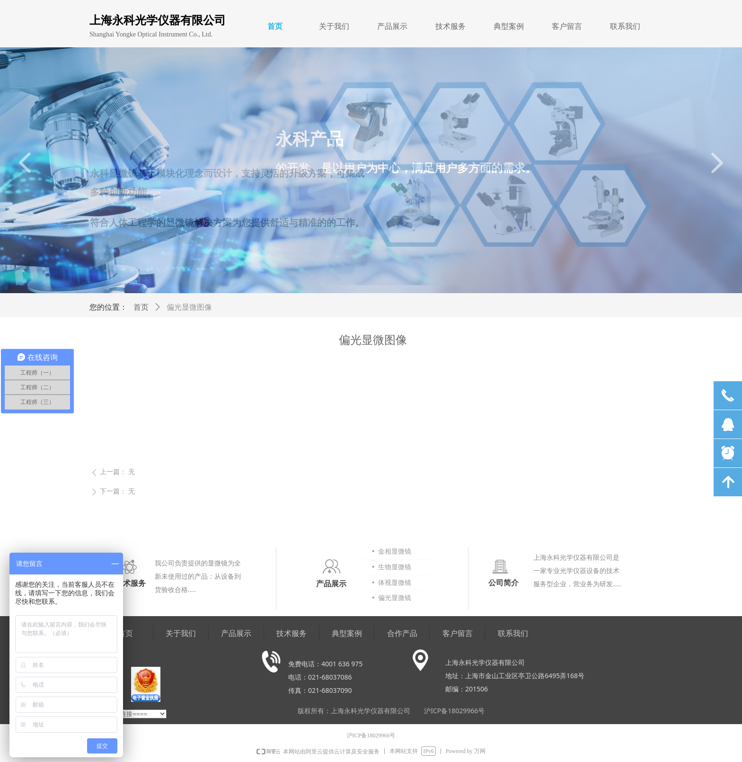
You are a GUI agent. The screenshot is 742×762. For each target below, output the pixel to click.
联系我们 (625, 26)
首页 (275, 26)
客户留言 (567, 26)
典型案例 (509, 26)
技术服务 (450, 26)
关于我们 (334, 26)
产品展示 (392, 26)
